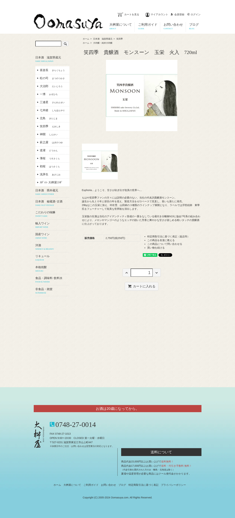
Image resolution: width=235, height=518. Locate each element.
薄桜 (50, 158)
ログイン (194, 14)
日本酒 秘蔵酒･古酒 (52, 203)
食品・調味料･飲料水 (52, 280)
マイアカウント (156, 14)
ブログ (122, 484)
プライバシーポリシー (173, 484)
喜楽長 (52, 70)
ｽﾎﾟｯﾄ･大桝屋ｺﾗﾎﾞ (52, 182)
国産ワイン (52, 236)
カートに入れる (141, 286)
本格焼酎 (52, 269)
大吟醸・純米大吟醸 (102, 43)
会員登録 (177, 14)
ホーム (86, 39)
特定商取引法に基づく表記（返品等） (168, 236)
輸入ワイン (52, 225)
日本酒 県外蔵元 (52, 192)
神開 (49, 134)
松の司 (52, 78)
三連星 (52, 102)
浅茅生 (50, 174)
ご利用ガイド (91, 484)
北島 (49, 118)
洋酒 (52, 247)
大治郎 (51, 86)
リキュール (52, 258)
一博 (49, 94)
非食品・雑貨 (52, 291)
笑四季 (119, 39)
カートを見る (128, 14)
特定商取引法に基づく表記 (143, 484)
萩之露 (51, 142)
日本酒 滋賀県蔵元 (102, 39)
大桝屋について (72, 484)
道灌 (49, 150)
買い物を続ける (156, 247)
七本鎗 (52, 110)
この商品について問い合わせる (164, 244)
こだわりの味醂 (52, 214)
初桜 (50, 166)
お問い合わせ (108, 484)
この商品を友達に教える (161, 240)
